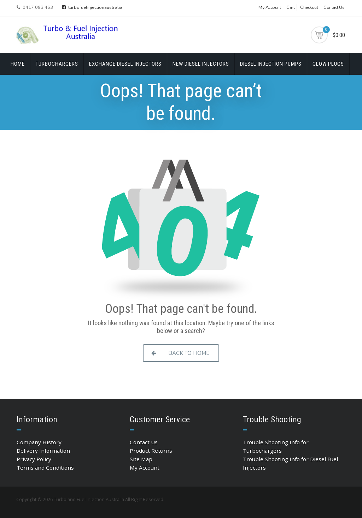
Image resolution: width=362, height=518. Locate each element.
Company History (39, 442)
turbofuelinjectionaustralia (92, 7)
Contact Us (333, 7)
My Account (269, 7)
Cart (290, 7)
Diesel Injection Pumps (271, 64)
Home (18, 64)
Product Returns (151, 450)
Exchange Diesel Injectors (125, 64)
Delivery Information (43, 450)
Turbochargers (57, 64)
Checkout (309, 7)
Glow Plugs (328, 64)
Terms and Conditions (45, 467)
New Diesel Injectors (201, 64)
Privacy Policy (34, 459)
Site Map (141, 459)
